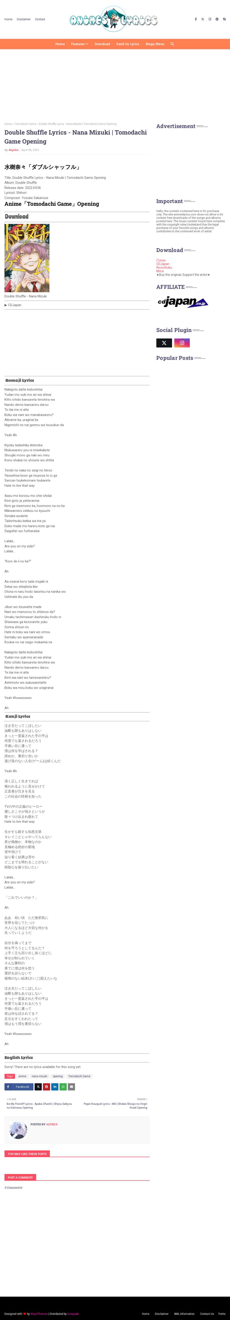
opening (58, 1076)
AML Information (184, 1314)
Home (8, 19)
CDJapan (162, 264)
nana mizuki (39, 1076)
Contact (40, 19)
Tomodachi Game (25, 124)
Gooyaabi (73, 1314)
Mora (160, 271)
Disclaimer (24, 19)
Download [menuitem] (102, 44)
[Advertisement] (115, 84)
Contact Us (207, 1314)
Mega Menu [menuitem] (155, 44)
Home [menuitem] (60, 44)
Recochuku (164, 267)
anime (22, 1076)
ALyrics (14, 150)
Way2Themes (39, 1314)
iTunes (161, 260)
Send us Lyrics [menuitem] (127, 44)
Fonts (222, 1314)
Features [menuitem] (78, 44)
